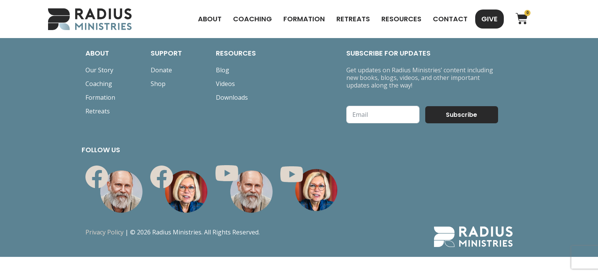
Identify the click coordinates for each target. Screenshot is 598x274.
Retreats (353, 19)
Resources (401, 19)
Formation (304, 19)
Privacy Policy (104, 232)
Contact (450, 19)
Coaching (252, 19)
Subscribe (461, 114)
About (210, 19)
